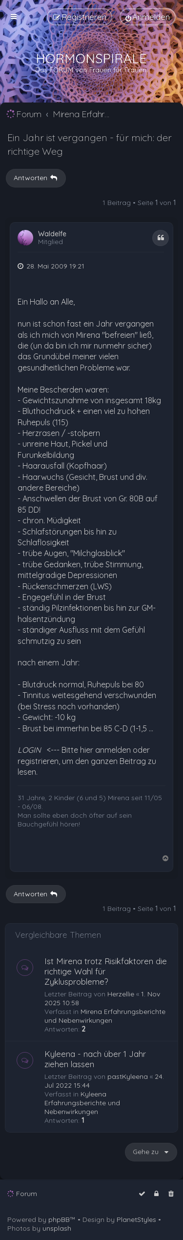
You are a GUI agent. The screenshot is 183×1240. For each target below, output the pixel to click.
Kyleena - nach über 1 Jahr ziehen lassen (95, 1059)
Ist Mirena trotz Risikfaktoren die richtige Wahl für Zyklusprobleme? (105, 971)
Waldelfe (52, 234)
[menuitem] (148, 16)
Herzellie (120, 994)
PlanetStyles (136, 1219)
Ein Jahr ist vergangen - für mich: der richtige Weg (89, 144)
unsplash (56, 1228)
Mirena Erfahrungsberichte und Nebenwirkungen (104, 1016)
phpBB (59, 1219)
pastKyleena (127, 1076)
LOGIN (29, 750)
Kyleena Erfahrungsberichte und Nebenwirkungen (82, 1103)
